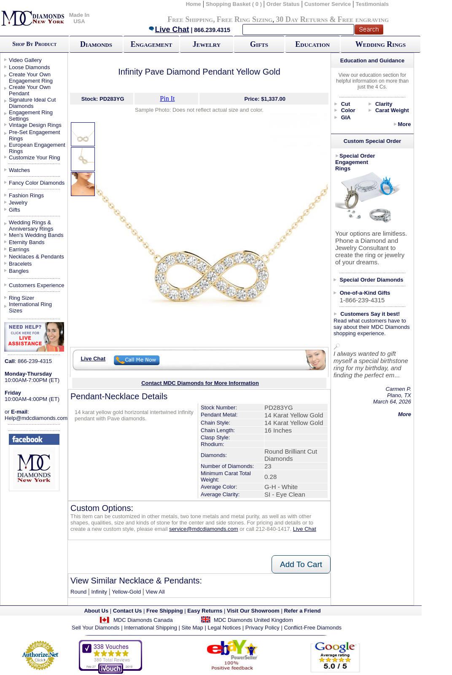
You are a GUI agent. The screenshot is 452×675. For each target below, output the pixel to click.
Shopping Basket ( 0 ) (235, 4)
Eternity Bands (27, 242)
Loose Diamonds (29, 67)
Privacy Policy (262, 627)
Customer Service (327, 4)
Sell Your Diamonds (95, 627)
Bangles (19, 271)
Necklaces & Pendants (36, 256)
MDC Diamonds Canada (143, 620)
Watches (19, 170)
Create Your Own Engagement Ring (31, 77)
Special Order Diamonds (372, 280)
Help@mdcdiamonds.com (36, 418)
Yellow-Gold (126, 592)
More (404, 124)
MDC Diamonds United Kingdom (253, 620)
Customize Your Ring (34, 157)
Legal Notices (224, 627)
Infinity (99, 592)
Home (193, 4)
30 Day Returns (302, 19)
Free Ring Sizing (245, 19)
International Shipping (150, 627)
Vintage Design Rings (35, 125)
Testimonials (372, 4)
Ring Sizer (21, 298)
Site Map (192, 627)
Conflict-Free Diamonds (313, 627)
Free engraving (363, 19)
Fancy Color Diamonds (37, 183)
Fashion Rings (26, 195)
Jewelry (207, 44)
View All (154, 592)
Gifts (259, 44)
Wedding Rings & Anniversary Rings (31, 225)
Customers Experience (37, 285)
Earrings (19, 249)
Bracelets (20, 264)
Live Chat (168, 29)
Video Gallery (25, 60)
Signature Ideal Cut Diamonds (32, 103)
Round (78, 592)
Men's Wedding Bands (36, 235)
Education (312, 44)
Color (348, 110)
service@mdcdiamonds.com (203, 529)
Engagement (151, 44)
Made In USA (79, 18)
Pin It (167, 98)
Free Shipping (190, 19)
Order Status (283, 4)
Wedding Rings (380, 44)
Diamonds (96, 44)
